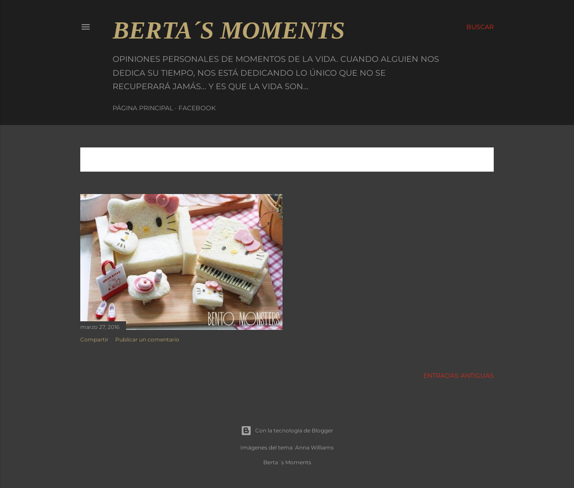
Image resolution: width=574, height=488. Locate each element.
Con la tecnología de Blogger (287, 430)
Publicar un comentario (147, 339)
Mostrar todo (458, 159)
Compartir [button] (94, 339)
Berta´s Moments (229, 30)
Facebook (197, 108)
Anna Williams (314, 447)
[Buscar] (480, 27)
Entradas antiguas (458, 375)
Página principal (143, 108)
